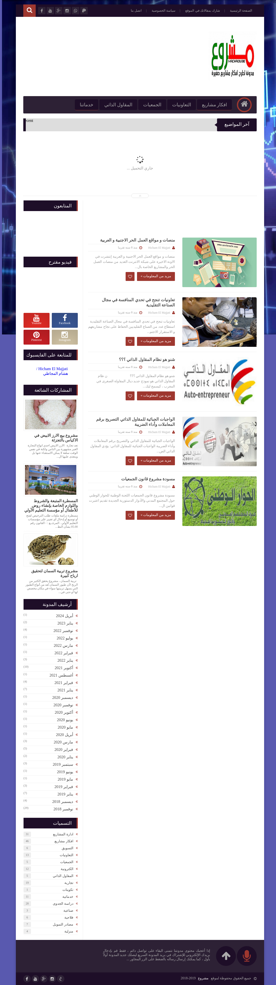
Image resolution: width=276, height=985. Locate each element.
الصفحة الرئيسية (239, 10)
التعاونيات (179, 104)
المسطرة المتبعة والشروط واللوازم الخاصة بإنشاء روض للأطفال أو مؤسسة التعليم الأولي (49, 505)
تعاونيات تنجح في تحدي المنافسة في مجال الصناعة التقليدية (136, 302)
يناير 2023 (63, 623)
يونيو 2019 (63, 772)
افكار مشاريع (212, 104)
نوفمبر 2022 (61, 631)
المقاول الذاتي (116, 104)
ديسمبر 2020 (60, 697)
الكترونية (65, 869)
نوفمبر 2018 (61, 809)
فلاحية (66, 917)
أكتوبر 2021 (62, 668)
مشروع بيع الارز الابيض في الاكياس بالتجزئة (54, 437)
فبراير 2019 (62, 787)
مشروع (201, 978)
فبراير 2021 (62, 683)
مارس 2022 (61, 645)
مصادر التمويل (61, 924)
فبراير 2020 (62, 749)
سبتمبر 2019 (61, 764)
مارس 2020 (61, 742)
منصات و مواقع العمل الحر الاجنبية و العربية (135, 240)
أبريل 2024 (62, 616)
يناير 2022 (63, 660)
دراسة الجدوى (61, 903)
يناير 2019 (63, 794)
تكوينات (65, 890)
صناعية (66, 910)
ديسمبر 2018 (60, 801)
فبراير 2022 (62, 653)
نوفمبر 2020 (61, 705)
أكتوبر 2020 (62, 712)
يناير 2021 (63, 690)
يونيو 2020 (63, 720)
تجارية (66, 883)
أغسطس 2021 (59, 675)
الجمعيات (150, 104)
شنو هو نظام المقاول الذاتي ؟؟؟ (145, 359)
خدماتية (65, 897)
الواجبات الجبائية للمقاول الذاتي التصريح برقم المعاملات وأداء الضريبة (133, 422)
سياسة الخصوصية (161, 10)
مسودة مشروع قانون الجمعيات (146, 479)
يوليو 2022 (63, 638)
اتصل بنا (134, 10)
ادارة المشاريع (61, 834)
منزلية (66, 931)
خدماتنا (84, 104)
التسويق (65, 848)
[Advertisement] (111, 56)
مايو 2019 (63, 779)
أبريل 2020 (62, 735)
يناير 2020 (63, 757)
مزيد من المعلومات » (154, 276)
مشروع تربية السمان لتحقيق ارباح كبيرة (52, 573)
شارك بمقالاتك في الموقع (200, 10)
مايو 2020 (63, 727)
